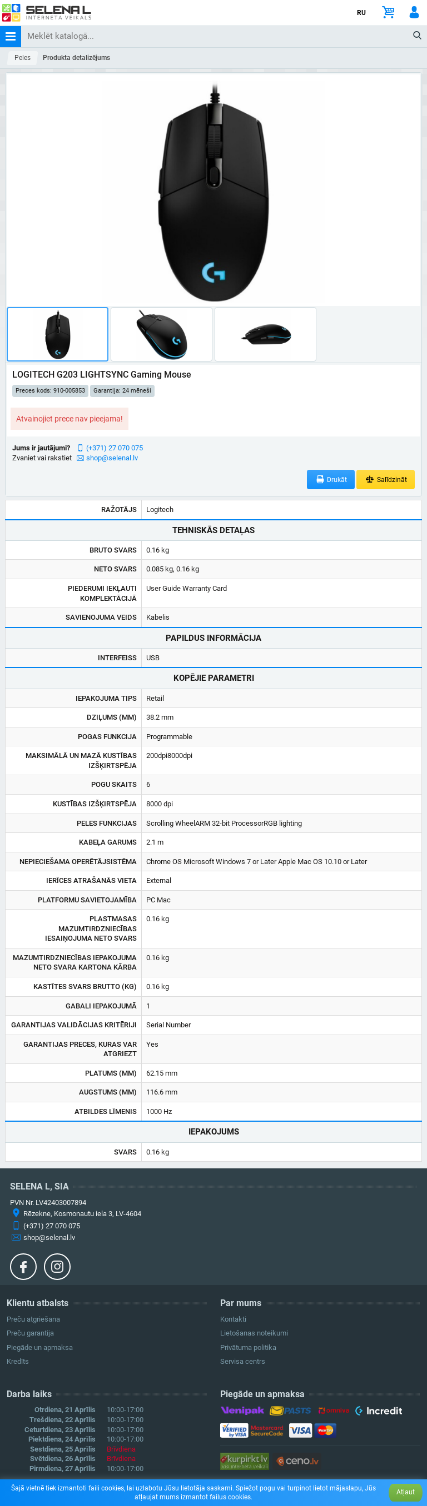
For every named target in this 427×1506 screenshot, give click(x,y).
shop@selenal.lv (112, 458)
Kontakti (233, 1319)
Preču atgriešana (33, 1319)
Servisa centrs (242, 1361)
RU (361, 13)
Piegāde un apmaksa (40, 1347)
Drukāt (331, 479)
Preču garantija (30, 1333)
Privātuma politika (248, 1347)
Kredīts (18, 1361)
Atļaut (405, 1492)
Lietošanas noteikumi (254, 1333)
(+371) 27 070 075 (114, 448)
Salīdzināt (385, 479)
